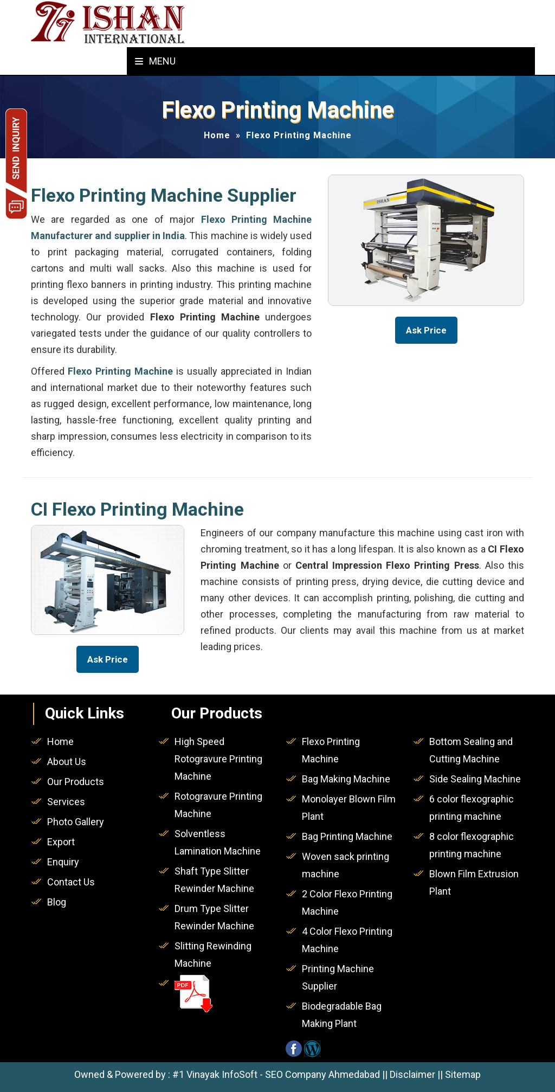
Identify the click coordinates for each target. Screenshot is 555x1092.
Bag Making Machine (346, 779)
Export (61, 841)
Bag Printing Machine (347, 836)
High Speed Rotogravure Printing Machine (218, 759)
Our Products (75, 781)
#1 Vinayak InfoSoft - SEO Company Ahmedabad (276, 1074)
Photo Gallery (75, 821)
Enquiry (63, 862)
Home (217, 135)
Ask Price (426, 330)
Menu (155, 61)
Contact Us (71, 882)
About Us (66, 761)
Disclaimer (412, 1074)
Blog (56, 902)
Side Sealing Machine (475, 779)
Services (66, 801)
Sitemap (463, 1074)
